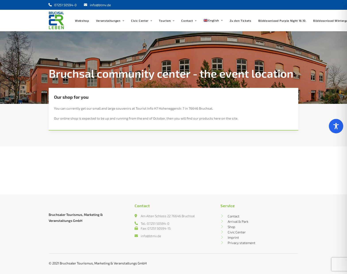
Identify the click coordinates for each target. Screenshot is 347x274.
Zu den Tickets (240, 20)
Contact (189, 20)
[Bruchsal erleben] (56, 20)
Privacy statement (241, 243)
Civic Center (141, 20)
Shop (231, 227)
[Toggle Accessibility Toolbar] (336, 126)
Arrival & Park (238, 221)
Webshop (82, 20)
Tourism (166, 20)
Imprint (233, 237)
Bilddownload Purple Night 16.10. (282, 20)
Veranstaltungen (110, 20)
